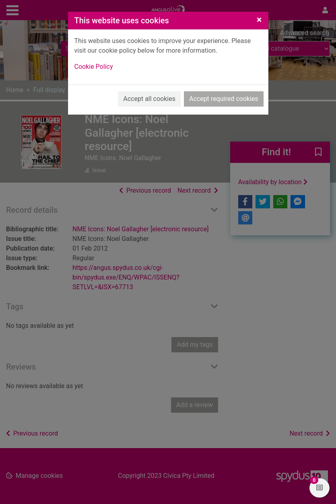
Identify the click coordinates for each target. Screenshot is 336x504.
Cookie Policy (93, 66)
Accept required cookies (223, 99)
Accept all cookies (149, 99)
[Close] (259, 19)
